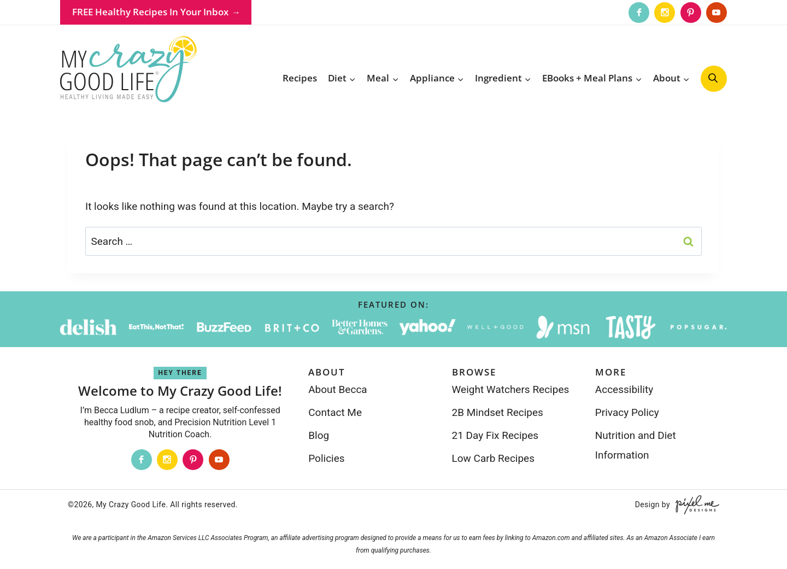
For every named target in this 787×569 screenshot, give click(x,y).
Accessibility (624, 389)
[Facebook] (639, 12)
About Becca (337, 389)
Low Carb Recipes (493, 458)
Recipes (300, 78)
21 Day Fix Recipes (495, 435)
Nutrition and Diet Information (635, 445)
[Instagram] (664, 12)
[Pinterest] (690, 12)
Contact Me (335, 412)
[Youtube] (716, 12)
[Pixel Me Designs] (694, 504)
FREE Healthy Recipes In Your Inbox (150, 11)
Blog (318, 435)
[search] (714, 79)
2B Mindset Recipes (497, 412)
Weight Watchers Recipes (510, 389)
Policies (326, 458)
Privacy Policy (627, 412)
